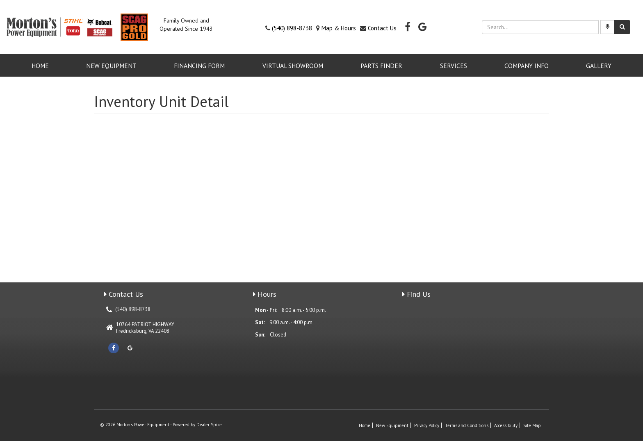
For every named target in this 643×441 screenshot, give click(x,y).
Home (40, 65)
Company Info (526, 65)
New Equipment (111, 65)
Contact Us (382, 28)
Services (453, 65)
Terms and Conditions (466, 425)
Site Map (532, 425)
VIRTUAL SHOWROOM (292, 65)
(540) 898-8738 (292, 28)
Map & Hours (339, 28)
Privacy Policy (426, 425)
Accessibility (506, 425)
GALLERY (598, 65)
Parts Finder (381, 65)
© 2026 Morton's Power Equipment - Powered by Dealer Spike (161, 424)
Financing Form (199, 65)
